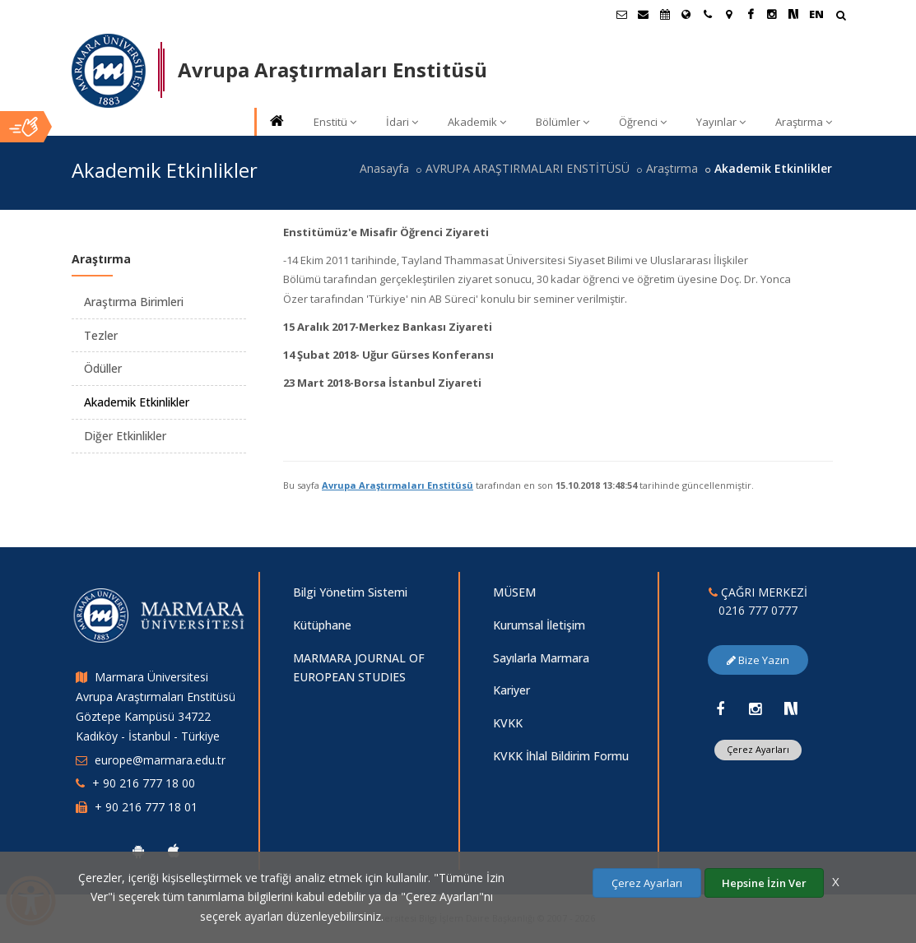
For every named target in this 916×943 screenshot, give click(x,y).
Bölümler (562, 121)
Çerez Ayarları (758, 749)
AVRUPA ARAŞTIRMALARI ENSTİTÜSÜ (527, 168)
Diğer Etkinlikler (125, 436)
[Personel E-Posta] (643, 14)
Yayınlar (721, 121)
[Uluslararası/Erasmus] (686, 14)
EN (816, 14)
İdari (402, 121)
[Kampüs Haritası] (729, 14)
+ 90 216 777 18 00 (143, 783)
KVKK (508, 723)
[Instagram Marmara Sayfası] (772, 14)
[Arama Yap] (841, 17)
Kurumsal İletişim (539, 625)
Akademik (477, 121)
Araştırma (803, 121)
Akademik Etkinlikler (136, 402)
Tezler (101, 335)
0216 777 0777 (757, 610)
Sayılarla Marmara (541, 658)
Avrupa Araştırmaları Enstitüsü (397, 485)
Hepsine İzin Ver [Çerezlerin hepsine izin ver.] (764, 883)
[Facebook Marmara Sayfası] (750, 14)
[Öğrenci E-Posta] (622, 14)
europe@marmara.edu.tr (160, 760)
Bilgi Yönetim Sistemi (350, 592)
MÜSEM (514, 592)
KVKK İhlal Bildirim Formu (561, 756)
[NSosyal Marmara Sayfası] (793, 14)
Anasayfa (384, 168)
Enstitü (335, 121)
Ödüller (103, 368)
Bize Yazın (758, 660)
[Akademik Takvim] (665, 14)
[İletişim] (708, 14)
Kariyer (511, 690)
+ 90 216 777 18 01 (146, 807)
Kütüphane (322, 625)
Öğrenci (643, 121)
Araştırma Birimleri (134, 301)
